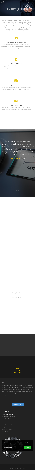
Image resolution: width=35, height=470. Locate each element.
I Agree (27, 447)
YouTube (17, 368)
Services (16, 468)
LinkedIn (17, 364)
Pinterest (17, 366)
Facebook (17, 361)
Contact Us (22, 468)
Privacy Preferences (8, 447)
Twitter (17, 370)
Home (11, 468)
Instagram (17, 372)
